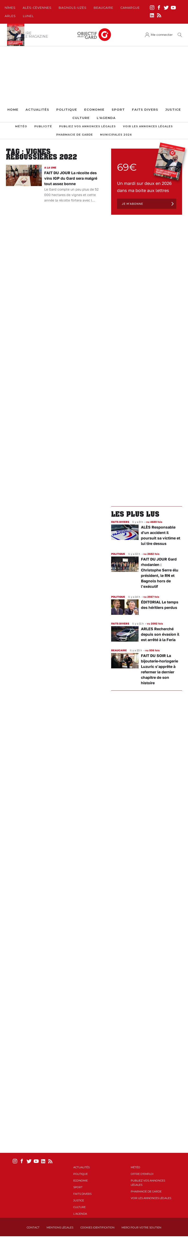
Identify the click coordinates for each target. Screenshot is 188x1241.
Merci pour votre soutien (141, 1227)
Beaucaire (103, 7)
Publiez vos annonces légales (87, 126)
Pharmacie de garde (74, 134)
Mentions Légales (60, 1227)
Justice (173, 109)
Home (12, 109)
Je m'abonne (132, 203)
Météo (21, 126)
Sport (118, 109)
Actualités (37, 109)
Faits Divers (145, 109)
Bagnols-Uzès (73, 7)
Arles (10, 16)
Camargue (130, 7)
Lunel (28, 16)
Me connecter (162, 34)
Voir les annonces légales (148, 126)
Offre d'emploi (142, 1174)
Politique (66, 109)
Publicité (43, 126)
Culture (81, 118)
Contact (33, 1227)
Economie (94, 109)
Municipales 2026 (116, 134)
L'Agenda (106, 118)
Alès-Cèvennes (37, 7)
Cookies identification (97, 1227)
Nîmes (10, 7)
